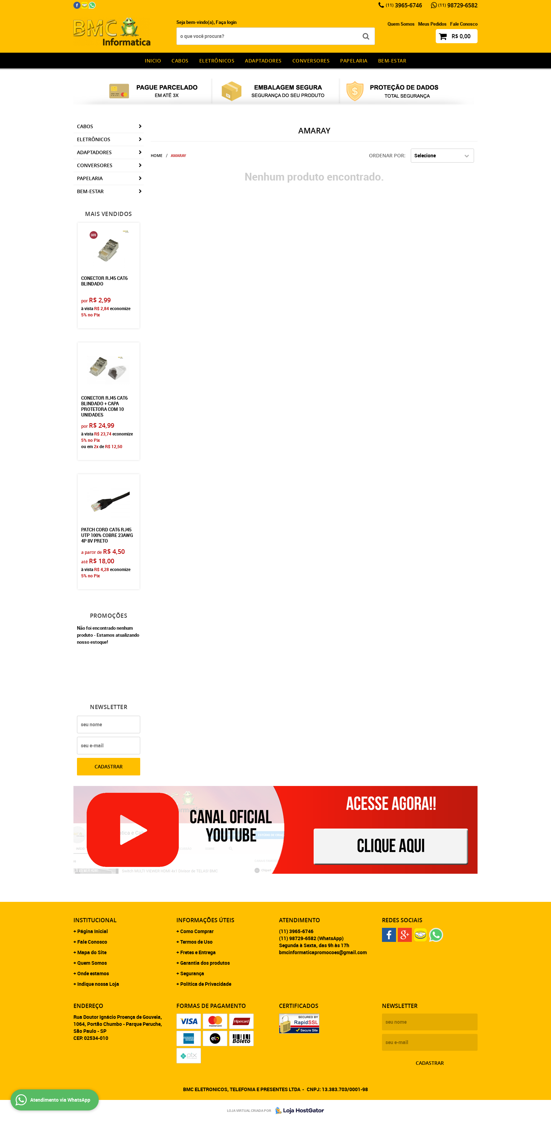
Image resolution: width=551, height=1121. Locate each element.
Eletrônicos (217, 60)
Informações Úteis (205, 920)
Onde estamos (93, 973)
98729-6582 (458, 5)
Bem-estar (392, 60)
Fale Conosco (464, 24)
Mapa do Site (91, 952)
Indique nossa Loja (98, 984)
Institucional (95, 920)
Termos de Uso (196, 941)
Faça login (226, 22)
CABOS (180, 60)
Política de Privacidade (205, 984)
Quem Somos (401, 24)
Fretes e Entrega (198, 952)
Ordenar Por (386, 155)
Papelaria (354, 60)
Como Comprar (197, 931)
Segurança (192, 973)
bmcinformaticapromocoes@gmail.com (323, 952)
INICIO (153, 60)
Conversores (311, 60)
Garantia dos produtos (205, 962)
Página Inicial (92, 931)
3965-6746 (404, 5)
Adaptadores (263, 60)
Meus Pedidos (432, 24)
